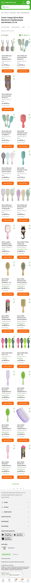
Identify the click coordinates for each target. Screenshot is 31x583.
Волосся (6, 12)
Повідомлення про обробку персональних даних (12, 561)
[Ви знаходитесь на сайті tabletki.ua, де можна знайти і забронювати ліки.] (8, 2)
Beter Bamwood (25, 12)
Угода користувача (5, 558)
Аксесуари (13, 12)
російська (15, 554)
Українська (5, 554)
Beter (18, 12)
